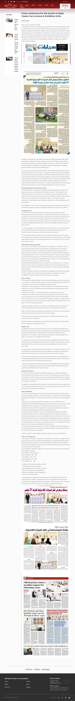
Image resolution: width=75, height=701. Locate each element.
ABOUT (27, 5)
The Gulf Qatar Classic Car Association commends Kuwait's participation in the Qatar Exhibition (17, 64)
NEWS (52, 5)
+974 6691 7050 (25, 1)
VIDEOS (46, 5)
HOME (21, 5)
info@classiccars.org (55, 683)
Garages (28, 687)
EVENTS (33, 5)
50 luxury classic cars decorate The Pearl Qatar (16, 24)
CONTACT (7, 687)
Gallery (40, 5)
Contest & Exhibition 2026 (65, 6)
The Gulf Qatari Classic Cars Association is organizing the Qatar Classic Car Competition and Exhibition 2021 (17, 43)
